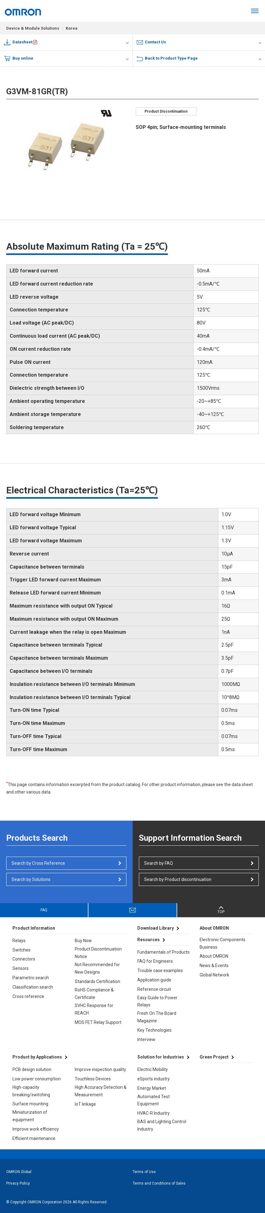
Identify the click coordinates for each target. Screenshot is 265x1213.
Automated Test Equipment (153, 1100)
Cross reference (28, 996)
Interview (146, 1039)
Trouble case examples (160, 970)
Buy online (18, 58)
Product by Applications (37, 1056)
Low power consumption (36, 1078)
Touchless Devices (93, 1078)
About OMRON (214, 956)
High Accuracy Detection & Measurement (100, 1091)
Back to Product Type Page (167, 58)
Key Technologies (154, 1030)
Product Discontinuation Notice (98, 952)
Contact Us (151, 42)
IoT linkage (85, 1104)
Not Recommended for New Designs (97, 968)
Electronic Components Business (222, 943)
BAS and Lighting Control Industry (161, 1125)
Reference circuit (154, 989)
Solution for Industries (160, 1056)
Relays (19, 940)
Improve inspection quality (100, 1069)
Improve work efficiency (35, 1129)
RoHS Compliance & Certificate (94, 993)
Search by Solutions (31, 879)
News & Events (214, 965)
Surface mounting (30, 1103)
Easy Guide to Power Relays (157, 1001)
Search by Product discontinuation (177, 879)
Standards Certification (97, 981)
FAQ (43, 910)
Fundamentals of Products (163, 952)
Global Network (214, 974)
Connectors (23, 958)
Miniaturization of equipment (29, 1116)
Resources (148, 939)
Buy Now (83, 940)
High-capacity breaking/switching (31, 1091)
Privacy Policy (18, 1183)
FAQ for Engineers (155, 961)
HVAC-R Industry (153, 1113)
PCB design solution (31, 1069)
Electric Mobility (152, 1069)
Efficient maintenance (33, 1138)
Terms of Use (144, 1172)
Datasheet (18, 42)
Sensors (20, 968)
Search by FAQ (158, 863)
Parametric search (30, 977)
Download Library (155, 928)
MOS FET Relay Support (98, 1022)
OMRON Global (18, 1172)
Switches (21, 949)
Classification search (32, 987)
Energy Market (151, 1088)
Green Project (214, 1056)
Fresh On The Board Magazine (156, 1017)
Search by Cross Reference (38, 863)
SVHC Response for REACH (94, 1009)
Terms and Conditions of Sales (159, 1183)
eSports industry (153, 1078)
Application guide (154, 979)
